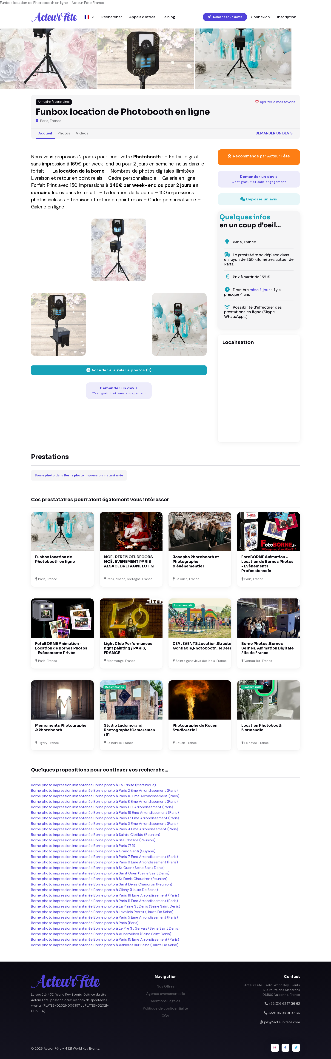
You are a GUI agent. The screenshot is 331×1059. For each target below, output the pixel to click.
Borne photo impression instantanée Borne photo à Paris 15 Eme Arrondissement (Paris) (105, 939)
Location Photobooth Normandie (261, 727)
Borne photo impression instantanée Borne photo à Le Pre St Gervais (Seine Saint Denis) (105, 928)
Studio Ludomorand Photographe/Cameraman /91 (129, 730)
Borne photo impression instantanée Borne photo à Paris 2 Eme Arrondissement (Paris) (104, 790)
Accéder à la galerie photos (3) (119, 370)
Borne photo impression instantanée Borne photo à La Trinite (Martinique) (93, 785)
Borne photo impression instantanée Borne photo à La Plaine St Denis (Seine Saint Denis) (105, 906)
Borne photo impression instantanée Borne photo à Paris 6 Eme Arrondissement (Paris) (104, 862)
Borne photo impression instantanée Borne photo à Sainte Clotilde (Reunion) (95, 834)
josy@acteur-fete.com (282, 1022)
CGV (165, 1015)
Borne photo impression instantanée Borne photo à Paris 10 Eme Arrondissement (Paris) (105, 796)
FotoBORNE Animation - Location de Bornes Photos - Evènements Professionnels (267, 564)
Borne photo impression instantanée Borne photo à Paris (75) (83, 845)
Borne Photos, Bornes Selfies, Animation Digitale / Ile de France (267, 648)
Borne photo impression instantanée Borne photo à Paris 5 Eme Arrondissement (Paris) (104, 917)
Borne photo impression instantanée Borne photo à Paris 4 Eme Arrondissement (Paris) (104, 829)
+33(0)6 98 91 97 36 (284, 1013)
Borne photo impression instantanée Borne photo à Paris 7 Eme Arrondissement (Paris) (104, 856)
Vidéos (82, 133)
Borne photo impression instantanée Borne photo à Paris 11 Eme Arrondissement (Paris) (104, 900)
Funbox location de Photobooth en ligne (55, 559)
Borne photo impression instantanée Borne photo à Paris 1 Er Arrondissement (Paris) (102, 807)
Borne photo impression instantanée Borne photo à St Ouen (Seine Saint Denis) (98, 867)
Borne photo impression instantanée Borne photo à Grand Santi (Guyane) (93, 851)
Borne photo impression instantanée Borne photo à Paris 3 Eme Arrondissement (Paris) (104, 823)
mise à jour (260, 290)
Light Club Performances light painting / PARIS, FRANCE (128, 648)
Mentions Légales (165, 1001)
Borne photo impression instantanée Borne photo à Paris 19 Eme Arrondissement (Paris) (105, 895)
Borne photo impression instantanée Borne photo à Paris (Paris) (85, 922)
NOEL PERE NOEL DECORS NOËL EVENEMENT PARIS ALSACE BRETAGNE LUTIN (129, 562)
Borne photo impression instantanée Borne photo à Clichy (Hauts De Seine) (94, 889)
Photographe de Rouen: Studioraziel (195, 727)
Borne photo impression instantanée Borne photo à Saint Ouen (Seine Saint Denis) (100, 873)
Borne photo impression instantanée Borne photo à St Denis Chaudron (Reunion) (99, 878)
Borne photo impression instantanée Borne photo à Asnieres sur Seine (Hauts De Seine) (104, 944)
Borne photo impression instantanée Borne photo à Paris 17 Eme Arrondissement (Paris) (105, 818)
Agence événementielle (165, 993)
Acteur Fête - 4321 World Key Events (71, 1048)
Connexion (260, 16)
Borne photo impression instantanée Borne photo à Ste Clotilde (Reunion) (93, 840)
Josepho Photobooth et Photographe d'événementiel (196, 562)
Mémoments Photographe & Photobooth (60, 727)
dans (79, 475)
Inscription (286, 16)
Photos (63, 133)
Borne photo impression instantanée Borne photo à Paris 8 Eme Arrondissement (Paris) (104, 801)
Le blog (169, 16)
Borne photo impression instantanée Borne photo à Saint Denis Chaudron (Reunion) (101, 884)
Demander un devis (225, 17)
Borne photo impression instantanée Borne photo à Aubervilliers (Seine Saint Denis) (101, 933)
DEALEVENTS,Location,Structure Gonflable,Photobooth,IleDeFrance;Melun (213, 646)
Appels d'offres (142, 16)
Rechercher (111, 16)
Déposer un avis (258, 199)
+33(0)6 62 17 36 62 (284, 1004)
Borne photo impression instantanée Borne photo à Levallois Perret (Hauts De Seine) (102, 911)
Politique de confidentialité (165, 1008)
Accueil (45, 133)
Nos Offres (165, 986)
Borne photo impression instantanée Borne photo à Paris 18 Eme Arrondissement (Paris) (105, 812)
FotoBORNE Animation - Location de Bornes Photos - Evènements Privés (61, 648)
